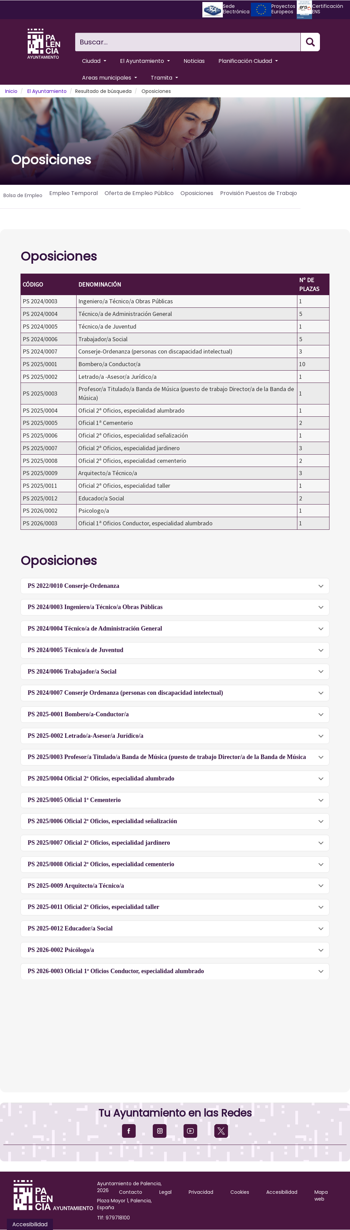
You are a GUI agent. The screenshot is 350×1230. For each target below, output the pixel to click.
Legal (165, 1192)
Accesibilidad (281, 1192)
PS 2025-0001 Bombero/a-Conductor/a (177, 717)
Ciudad (94, 61)
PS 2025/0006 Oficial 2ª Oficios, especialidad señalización (177, 824)
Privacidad (201, 1192)
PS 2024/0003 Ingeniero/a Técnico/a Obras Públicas (177, 610)
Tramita (164, 78)
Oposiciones (196, 193)
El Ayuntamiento (145, 61)
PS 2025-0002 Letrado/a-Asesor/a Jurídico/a (177, 738)
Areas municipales (109, 78)
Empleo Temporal (73, 193)
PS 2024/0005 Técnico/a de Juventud (177, 653)
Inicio (11, 91)
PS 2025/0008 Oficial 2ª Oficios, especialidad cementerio (177, 867)
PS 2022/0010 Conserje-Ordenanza (177, 588)
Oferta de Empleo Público (139, 193)
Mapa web (321, 1195)
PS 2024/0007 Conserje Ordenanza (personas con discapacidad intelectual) (177, 695)
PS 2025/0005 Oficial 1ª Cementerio (177, 803)
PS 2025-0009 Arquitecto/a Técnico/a (177, 888)
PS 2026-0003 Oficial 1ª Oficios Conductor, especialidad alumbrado (177, 973)
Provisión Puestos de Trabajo (258, 193)
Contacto (130, 1192)
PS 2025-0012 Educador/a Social (177, 931)
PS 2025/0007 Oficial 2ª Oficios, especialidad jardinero (177, 845)
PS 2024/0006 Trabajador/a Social (177, 674)
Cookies (239, 1192)
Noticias (194, 61)
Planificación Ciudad (248, 61)
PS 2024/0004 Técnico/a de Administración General (177, 631)
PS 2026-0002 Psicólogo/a (177, 952)
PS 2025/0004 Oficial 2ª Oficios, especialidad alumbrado (177, 781)
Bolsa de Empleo (22, 195)
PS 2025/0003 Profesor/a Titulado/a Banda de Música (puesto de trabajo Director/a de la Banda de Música (177, 759)
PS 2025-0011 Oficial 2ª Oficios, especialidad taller (177, 909)
